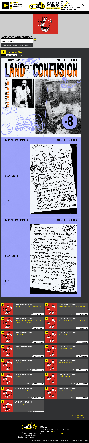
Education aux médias (70, 9)
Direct (15, 2)
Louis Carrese (73, 440)
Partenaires (46, 431)
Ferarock (59, 434)
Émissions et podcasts (70, 7)
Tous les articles (80, 417)
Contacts (67, 429)
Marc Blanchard (53, 440)
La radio (64, 1)
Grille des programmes (66, 4)
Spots (57, 431)
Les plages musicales (17, 5)
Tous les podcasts (80, 416)
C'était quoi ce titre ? (50, 429)
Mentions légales (83, 440)
